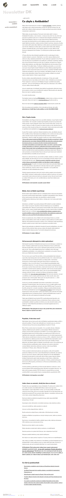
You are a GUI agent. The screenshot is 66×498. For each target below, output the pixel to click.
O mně (53, 5)
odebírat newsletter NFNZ (40, 103)
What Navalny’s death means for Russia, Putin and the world (38, 474)
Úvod (25, 5)
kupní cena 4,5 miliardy (46, 289)
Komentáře (35, 5)
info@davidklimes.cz (44, 100)
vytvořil (53, 494)
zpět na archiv (26, 18)
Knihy (45, 5)
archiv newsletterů (11, 27)
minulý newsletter (47, 25)
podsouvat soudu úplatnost (46, 129)
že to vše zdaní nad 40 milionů (38, 274)
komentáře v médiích (13, 23)
